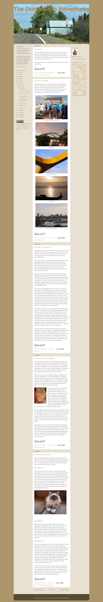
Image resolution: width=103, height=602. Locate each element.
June (20, 86)
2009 (19, 116)
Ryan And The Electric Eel (42, 247)
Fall (76, 68)
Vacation (84, 90)
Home (52, 590)
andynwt (56, 598)
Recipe (77, 86)
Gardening (74, 71)
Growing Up (41, 75)
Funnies (83, 70)
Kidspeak (84, 79)
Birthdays (79, 64)
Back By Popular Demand (42, 454)
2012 (19, 110)
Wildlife (74, 94)
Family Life (40, 585)
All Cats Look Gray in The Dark (44, 358)
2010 (19, 114)
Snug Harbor (79, 87)
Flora (73, 70)
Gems (79, 71)
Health (85, 75)
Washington (75, 92)
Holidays (75, 77)
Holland (84, 77)
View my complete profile (78, 58)
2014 (19, 82)
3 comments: (51, 349)
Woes (80, 95)
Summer (79, 89)
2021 (19, 74)
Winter (85, 94)
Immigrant (78, 79)
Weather (84, 92)
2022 (19, 72)
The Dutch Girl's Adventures (51, 9)
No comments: (51, 72)
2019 (19, 78)
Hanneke (75, 75)
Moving (40, 447)
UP (78, 90)
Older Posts (65, 590)
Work (43, 240)
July (20, 84)
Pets (43, 447)
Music (85, 80)
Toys (73, 90)
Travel (76, 90)
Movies (74, 80)
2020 (19, 76)
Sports (39, 240)
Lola (45, 75)
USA (81, 90)
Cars (73, 66)
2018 (19, 80)
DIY (39, 351)
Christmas (77, 66)
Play (81, 84)
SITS (85, 86)
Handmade (84, 73)
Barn (73, 64)
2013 (19, 108)
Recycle (81, 86)
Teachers (85, 89)
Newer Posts (38, 590)
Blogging (84, 64)
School (48, 75)
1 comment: (51, 582)
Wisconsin (75, 95)
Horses (73, 79)
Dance (73, 68)
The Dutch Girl (78, 56)
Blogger (67, 598)
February (21, 103)
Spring (74, 89)
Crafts (82, 66)
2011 (19, 112)
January (21, 105)
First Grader (38, 49)
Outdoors (76, 83)
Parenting (74, 84)
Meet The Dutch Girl (21, 66)
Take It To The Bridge (41, 81)
